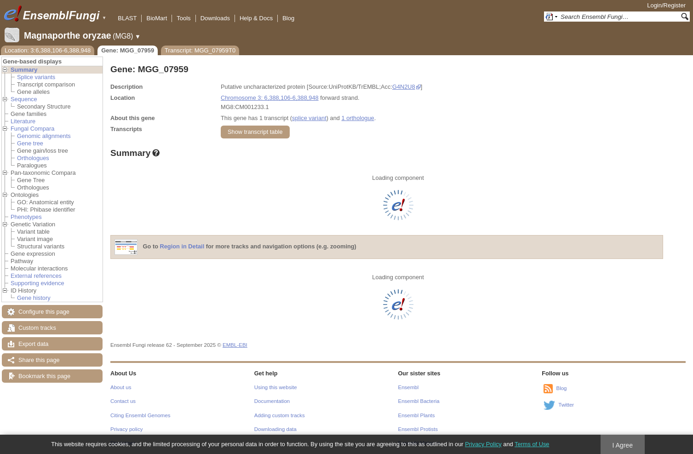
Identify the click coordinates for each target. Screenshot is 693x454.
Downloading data (275, 429)
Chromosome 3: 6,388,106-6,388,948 (270, 97)
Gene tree (30, 143)
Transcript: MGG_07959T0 (200, 50)
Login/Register (666, 5)
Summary (24, 69)
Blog (288, 18)
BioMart (156, 18)
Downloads (215, 18)
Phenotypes (26, 216)
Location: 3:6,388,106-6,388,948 (48, 50)
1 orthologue (357, 118)
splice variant (309, 118)
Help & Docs (256, 18)
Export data (33, 343)
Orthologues (33, 158)
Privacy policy (126, 429)
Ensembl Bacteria (419, 401)
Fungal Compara (32, 128)
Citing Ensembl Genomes (140, 415)
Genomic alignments (44, 135)
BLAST (127, 18)
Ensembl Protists (418, 429)
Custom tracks (37, 327)
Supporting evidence (37, 283)
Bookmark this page (44, 376)
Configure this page (43, 311)
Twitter (566, 405)
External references (36, 275)
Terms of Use (532, 444)
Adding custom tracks (279, 415)
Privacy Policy (483, 444)
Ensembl (408, 387)
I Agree (622, 445)
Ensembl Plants (416, 415)
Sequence (24, 99)
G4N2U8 (403, 86)
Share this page (39, 359)
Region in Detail (182, 246)
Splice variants (36, 77)
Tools (183, 18)
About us (120, 387)
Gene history (34, 297)
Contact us (123, 401)
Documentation (272, 401)
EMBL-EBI (235, 345)
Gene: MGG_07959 (127, 50)
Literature (23, 121)
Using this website (275, 387)
